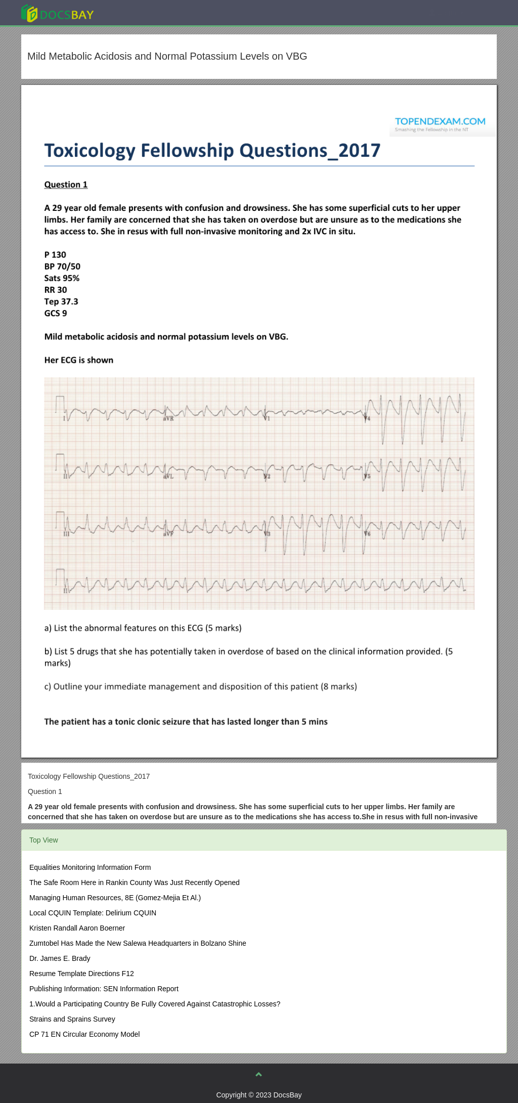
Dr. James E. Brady (60, 958)
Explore (133, 12)
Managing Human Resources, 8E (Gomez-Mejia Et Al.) (115, 898)
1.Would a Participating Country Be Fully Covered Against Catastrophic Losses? (154, 1004)
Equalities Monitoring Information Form (90, 867)
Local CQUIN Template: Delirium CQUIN (92, 913)
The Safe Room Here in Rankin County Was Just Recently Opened (134, 882)
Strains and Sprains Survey (72, 1019)
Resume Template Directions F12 (81, 973)
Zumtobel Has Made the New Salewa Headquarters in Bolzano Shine (137, 943)
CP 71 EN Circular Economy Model (84, 1034)
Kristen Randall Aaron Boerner (77, 928)
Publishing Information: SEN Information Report (104, 989)
